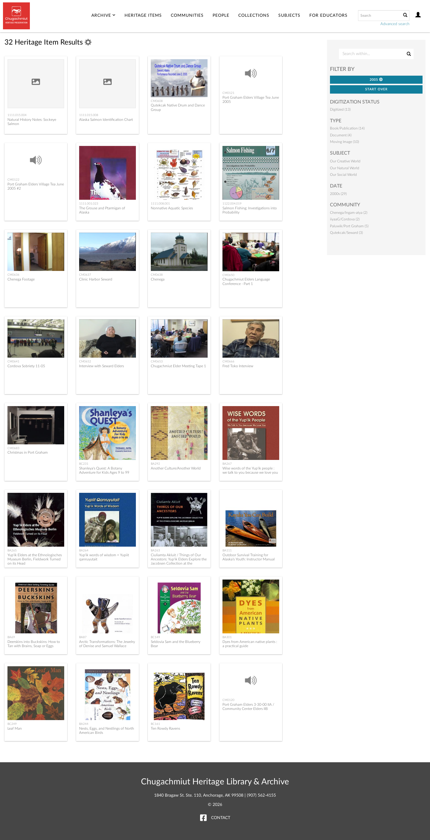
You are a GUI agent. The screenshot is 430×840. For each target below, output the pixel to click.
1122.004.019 (232, 203)
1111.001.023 (88, 203)
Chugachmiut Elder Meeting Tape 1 (178, 366)
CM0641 (13, 361)
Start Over (376, 89)
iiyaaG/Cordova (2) (345, 219)
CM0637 (85, 274)
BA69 (11, 637)
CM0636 (13, 274)
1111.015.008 (88, 115)
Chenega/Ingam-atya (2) (348, 212)
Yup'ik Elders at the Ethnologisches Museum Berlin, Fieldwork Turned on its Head (34, 559)
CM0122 (13, 179)
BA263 (155, 550)
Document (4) (340, 135)
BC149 (155, 637)
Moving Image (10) (344, 142)
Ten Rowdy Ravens (165, 728)
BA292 (155, 463)
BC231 (83, 463)
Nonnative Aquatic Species (172, 208)
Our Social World (343, 174)
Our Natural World (344, 168)
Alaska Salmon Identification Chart (106, 119)
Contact (220, 818)
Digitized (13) (340, 109)
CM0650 (228, 275)
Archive (103, 15)
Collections (253, 15)
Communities (187, 15)
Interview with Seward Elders (101, 366)
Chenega (158, 279)
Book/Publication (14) (347, 128)
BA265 (12, 550)
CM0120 (228, 700)
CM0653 (157, 361)
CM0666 (228, 361)
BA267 (227, 463)
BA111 (227, 550)
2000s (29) (338, 194)
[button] (381, 79)
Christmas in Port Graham (27, 452)
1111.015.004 (17, 115)
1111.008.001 (160, 203)
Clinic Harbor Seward (95, 279)
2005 (376, 79)
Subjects (289, 15)
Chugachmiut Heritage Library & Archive (215, 782)
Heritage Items (143, 15)
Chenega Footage (21, 279)
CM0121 (228, 93)
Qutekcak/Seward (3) (346, 232)
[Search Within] (376, 54)
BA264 (83, 550)
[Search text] (379, 15)
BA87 (83, 637)
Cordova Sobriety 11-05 (26, 366)
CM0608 (157, 101)
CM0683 (13, 448)
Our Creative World (345, 161)
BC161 (155, 723)
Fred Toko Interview (237, 366)
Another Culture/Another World (176, 468)
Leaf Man (14, 728)
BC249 (12, 723)
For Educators (328, 15)
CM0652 (85, 361)
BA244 (83, 723)
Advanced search (394, 24)
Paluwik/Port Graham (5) (349, 226)
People (221, 15)
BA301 (227, 637)
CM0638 (157, 274)
